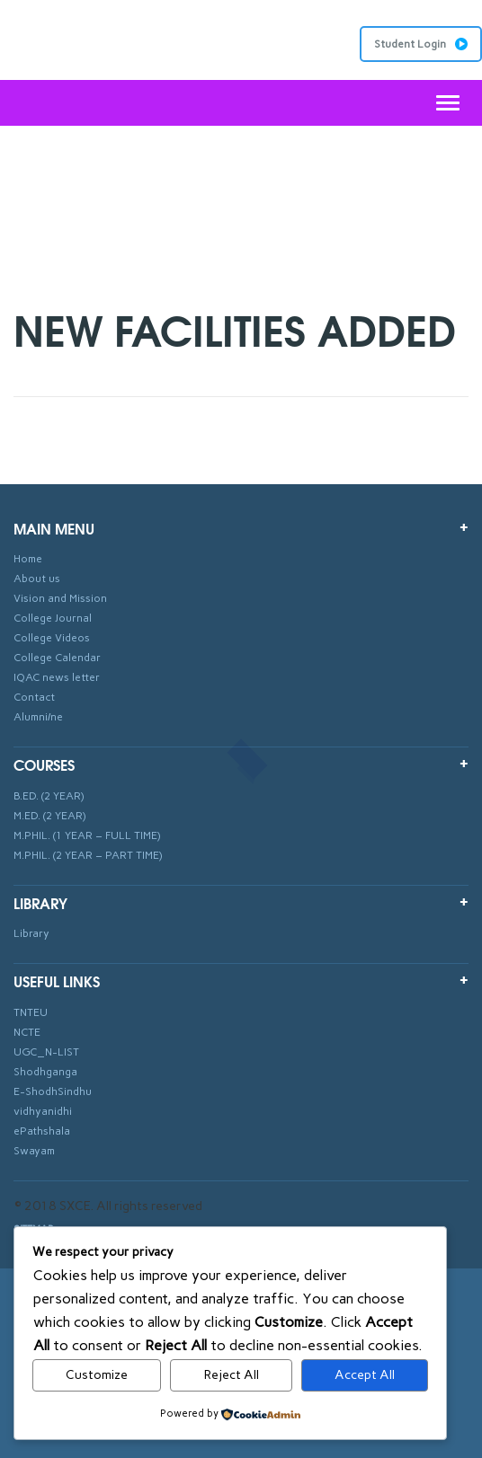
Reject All (231, 1375)
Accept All (365, 1375)
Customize (97, 1375)
